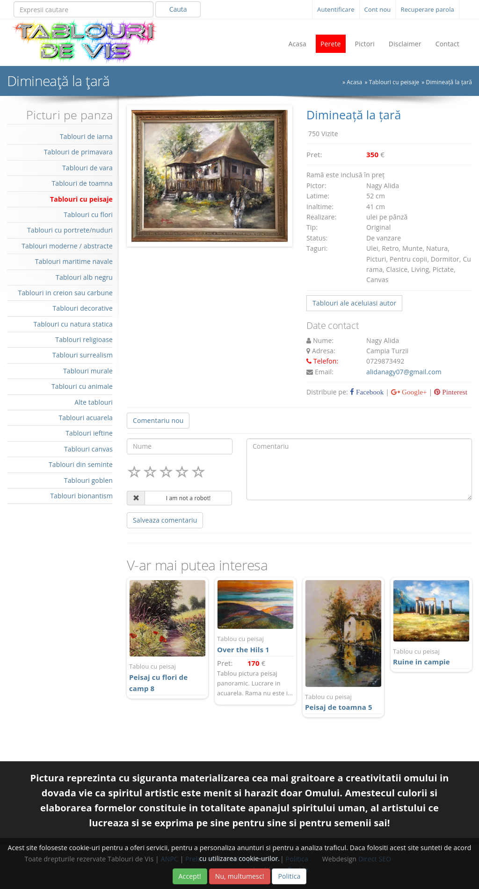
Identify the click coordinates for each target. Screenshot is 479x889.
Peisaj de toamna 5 (343, 702)
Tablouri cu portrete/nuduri (70, 230)
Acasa (297, 43)
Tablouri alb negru (84, 277)
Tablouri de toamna (82, 183)
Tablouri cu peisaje (394, 82)
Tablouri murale (88, 370)
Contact (447, 43)
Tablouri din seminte (81, 464)
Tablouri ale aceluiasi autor (354, 303)
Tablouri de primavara (78, 151)
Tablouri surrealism (82, 354)
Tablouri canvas (88, 448)
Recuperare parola (427, 9)
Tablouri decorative (82, 308)
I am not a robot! (188, 498)
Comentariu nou (158, 420)
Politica (289, 876)
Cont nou (377, 9)
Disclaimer (405, 43)
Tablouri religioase (84, 339)
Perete (330, 43)
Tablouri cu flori (88, 214)
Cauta (178, 9)
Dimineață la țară (449, 82)
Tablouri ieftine (89, 433)
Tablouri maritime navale (74, 261)
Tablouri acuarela (85, 417)
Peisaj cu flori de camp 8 (167, 677)
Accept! (190, 876)
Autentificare (336, 9)
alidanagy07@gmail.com (404, 371)
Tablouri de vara (87, 167)
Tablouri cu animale (82, 386)
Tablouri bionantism (81, 495)
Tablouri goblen (88, 480)
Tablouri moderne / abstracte (67, 245)
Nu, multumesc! (239, 876)
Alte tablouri (93, 402)
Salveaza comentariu (165, 520)
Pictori (365, 43)
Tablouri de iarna (86, 136)
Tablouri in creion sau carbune (65, 292)
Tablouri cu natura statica (73, 324)
